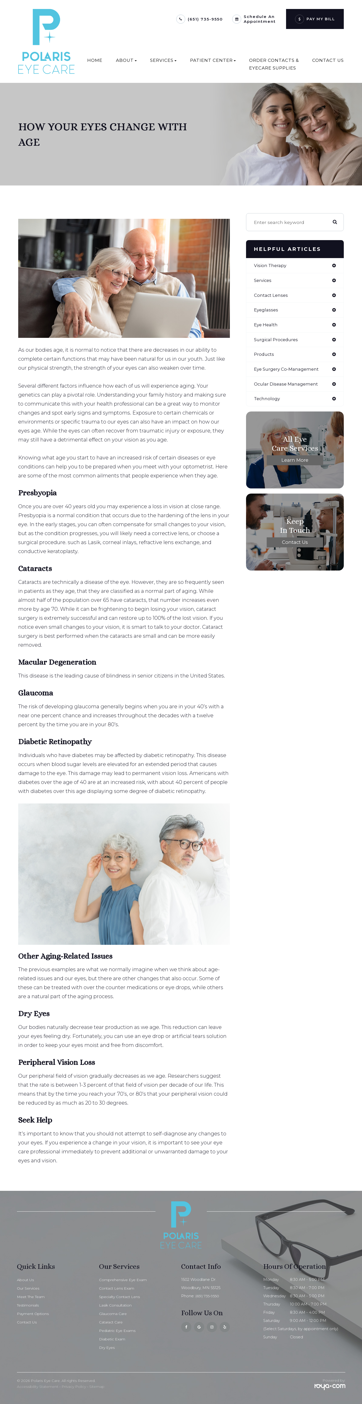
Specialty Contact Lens (121, 1296)
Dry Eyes (107, 1347)
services (263, 280)
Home (94, 60)
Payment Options (33, 1313)
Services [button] (163, 60)
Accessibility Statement (37, 1386)
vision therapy (271, 265)
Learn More (295, 463)
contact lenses (271, 296)
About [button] (126, 60)
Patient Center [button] (213, 60)
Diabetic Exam (113, 1339)
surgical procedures (277, 341)
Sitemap (96, 1386)
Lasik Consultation (116, 1305)
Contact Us (328, 60)
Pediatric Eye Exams (118, 1330)
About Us (26, 1280)
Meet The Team (32, 1296)
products (264, 356)
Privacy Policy (74, 1386)
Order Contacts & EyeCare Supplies (274, 64)
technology (267, 402)
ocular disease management (288, 386)
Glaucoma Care (113, 1313)
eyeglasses (266, 311)
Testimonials (28, 1305)
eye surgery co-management (288, 371)
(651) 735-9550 (205, 19)
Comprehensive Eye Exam (124, 1280)
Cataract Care (112, 1322)
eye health (266, 326)
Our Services (29, 1288)
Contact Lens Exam (117, 1288)
